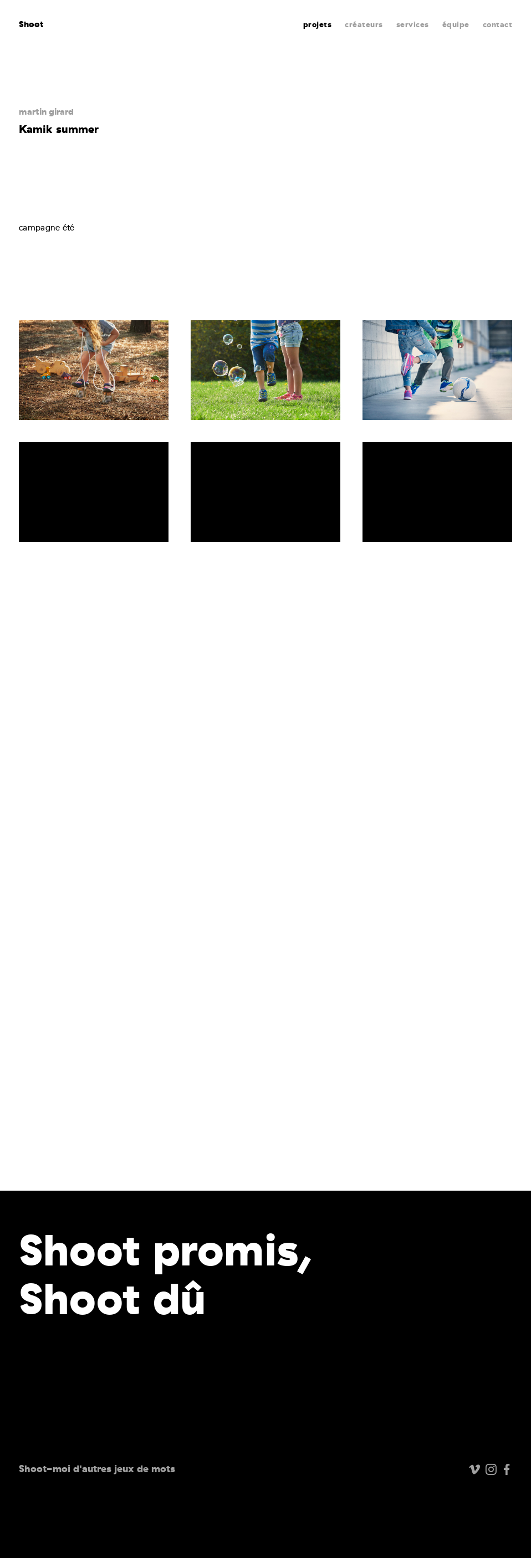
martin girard (46, 111)
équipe (455, 24)
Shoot (31, 23)
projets (317, 24)
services (412, 24)
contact (498, 24)
